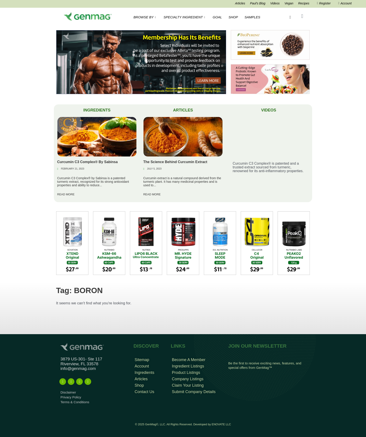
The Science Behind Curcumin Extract (175, 162)
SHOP (233, 17)
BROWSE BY (145, 17)
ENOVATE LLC (221, 424)
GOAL (217, 17)
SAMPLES (252, 17)
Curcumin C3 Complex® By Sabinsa (87, 162)
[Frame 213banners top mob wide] (270, 79)
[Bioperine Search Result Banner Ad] (270, 45)
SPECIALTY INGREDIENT (185, 17)
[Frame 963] (141, 62)
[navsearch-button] (290, 17)
